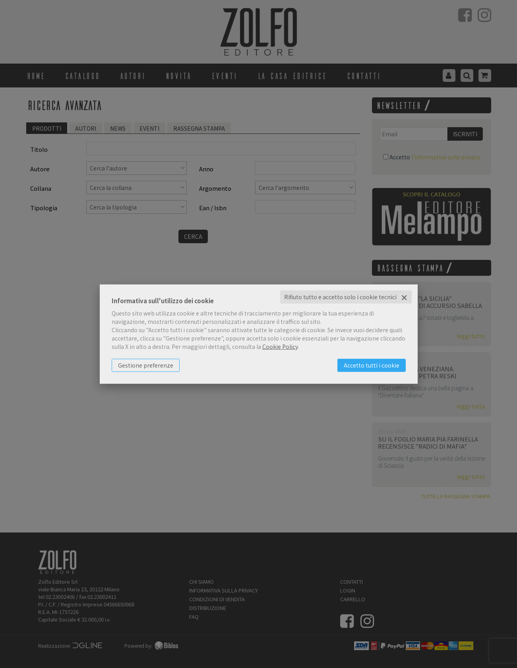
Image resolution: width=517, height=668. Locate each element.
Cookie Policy (280, 346)
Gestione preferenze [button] (145, 365)
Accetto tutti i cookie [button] (371, 365)
